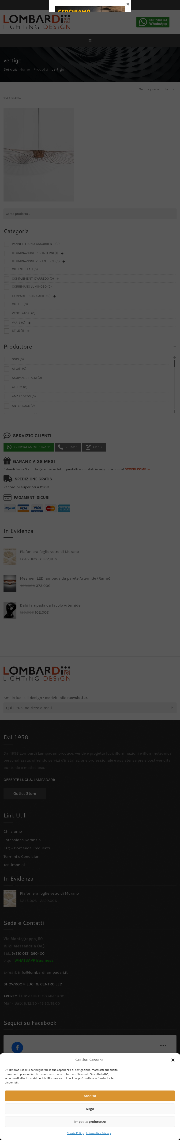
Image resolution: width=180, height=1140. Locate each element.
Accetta (90, 1096)
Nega (90, 1109)
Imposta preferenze (90, 1122)
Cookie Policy (75, 1133)
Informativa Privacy (98, 1133)
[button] (173, 1060)
